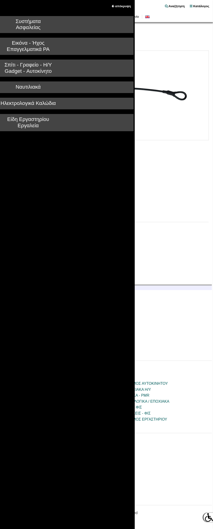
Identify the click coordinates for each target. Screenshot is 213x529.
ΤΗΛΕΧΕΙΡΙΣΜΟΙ (28, 425)
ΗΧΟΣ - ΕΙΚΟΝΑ (27, 395)
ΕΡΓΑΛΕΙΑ (125, 425)
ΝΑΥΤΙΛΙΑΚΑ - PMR (132, 395)
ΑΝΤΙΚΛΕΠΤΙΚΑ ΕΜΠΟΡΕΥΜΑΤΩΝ (67, 40)
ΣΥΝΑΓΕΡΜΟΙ (29, 40)
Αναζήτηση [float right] (175, 6)
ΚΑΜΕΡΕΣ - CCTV (29, 383)
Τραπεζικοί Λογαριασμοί (33, 328)
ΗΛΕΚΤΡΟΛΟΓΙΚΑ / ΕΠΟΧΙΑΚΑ (142, 401)
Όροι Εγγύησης (26, 474)
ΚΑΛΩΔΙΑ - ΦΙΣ (129, 407)
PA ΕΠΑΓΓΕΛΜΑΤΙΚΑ (31, 401)
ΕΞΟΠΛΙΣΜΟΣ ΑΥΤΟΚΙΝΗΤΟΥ (142, 383)
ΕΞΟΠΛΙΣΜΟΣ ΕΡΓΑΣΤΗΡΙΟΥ (141, 419)
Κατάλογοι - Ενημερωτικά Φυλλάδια (43, 468)
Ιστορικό (20, 316)
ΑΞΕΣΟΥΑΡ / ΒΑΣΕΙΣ (31, 407)
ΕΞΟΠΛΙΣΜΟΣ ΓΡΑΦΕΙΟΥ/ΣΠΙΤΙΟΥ (43, 419)
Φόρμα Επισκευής (29, 480)
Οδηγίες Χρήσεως (102, 16)
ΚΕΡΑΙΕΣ (21, 413)
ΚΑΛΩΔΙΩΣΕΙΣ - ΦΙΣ (133, 413)
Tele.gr (8, 40)
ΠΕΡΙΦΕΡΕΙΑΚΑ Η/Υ (133, 390)
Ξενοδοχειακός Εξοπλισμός (36, 334)
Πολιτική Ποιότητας (29, 323)
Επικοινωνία (130, 16)
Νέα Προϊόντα (73, 16)
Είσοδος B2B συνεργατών (28, 351)
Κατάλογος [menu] (199, 6)
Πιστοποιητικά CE (28, 462)
